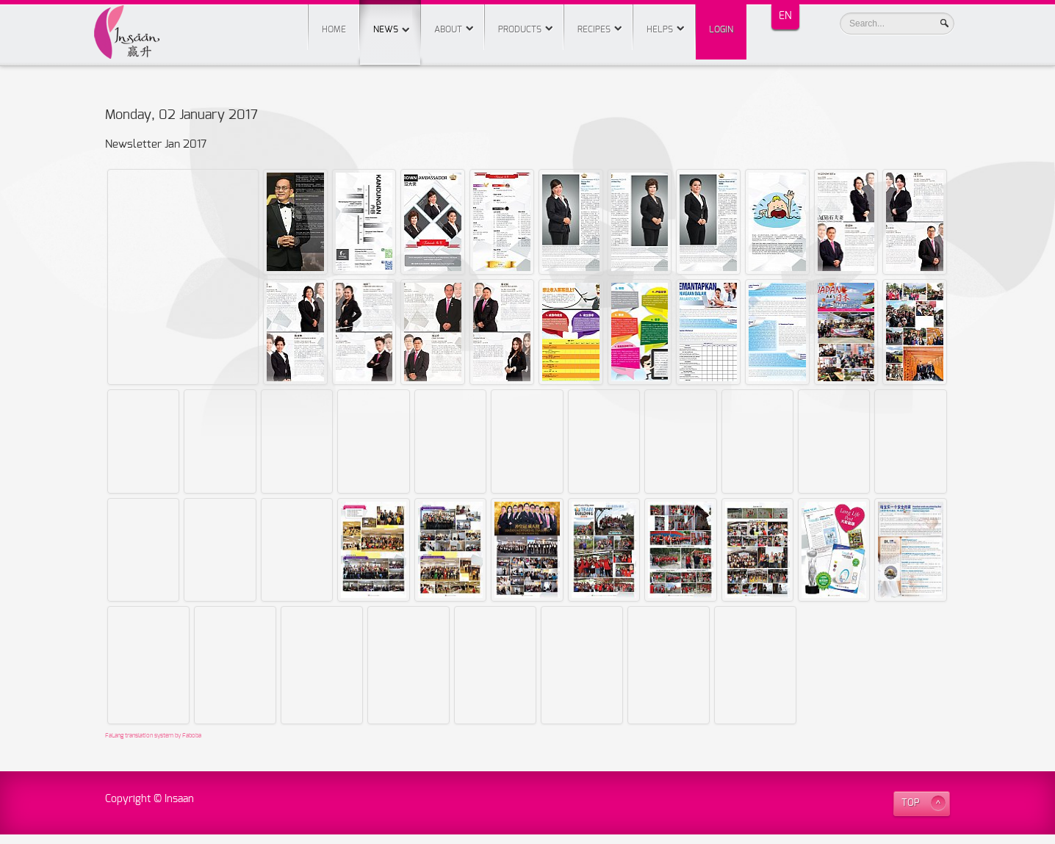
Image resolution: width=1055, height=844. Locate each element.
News (390, 17)
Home (334, 29)
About (448, 29)
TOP (910, 813)
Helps (660, 29)
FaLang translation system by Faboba (153, 746)
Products (519, 29)
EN (785, 16)
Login (721, 29)
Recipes (594, 29)
